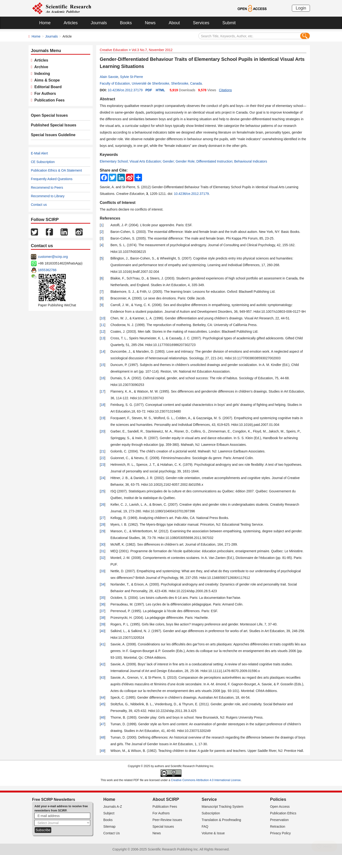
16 (102, 378)
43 (102, 677)
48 (102, 737)
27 (102, 518)
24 (102, 478)
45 (102, 704)
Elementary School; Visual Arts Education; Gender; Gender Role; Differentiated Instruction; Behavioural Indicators (183, 161)
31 (102, 551)
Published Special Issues (53, 125)
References (110, 218)
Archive (40, 67)
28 (102, 524)
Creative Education (114, 50)
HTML (160, 90)
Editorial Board (47, 87)
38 (102, 618)
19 (102, 418)
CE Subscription (43, 162)
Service (209, 799)
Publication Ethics (283, 813)
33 (102, 571)
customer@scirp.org (53, 257)
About (174, 22)
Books (126, 22)
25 (102, 491)
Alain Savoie (109, 77)
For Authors (44, 93)
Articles (71, 22)
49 (102, 751)
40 (102, 631)
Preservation (279, 820)
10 (102, 318)
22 (102, 458)
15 (102, 365)
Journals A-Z (112, 806)
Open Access (280, 806)
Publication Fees (48, 100)
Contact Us (111, 833)
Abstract (107, 99)
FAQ (205, 826)
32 (102, 558)
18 (102, 405)
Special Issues (163, 826)
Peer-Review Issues (167, 820)
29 (102, 531)
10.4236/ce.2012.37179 (125, 90)
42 (102, 664)
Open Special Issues (49, 115)
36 (102, 604)
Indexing (41, 74)
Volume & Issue (213, 833)
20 (102, 431)
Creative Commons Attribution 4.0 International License (206, 780)
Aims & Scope (46, 80)
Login (301, 8)
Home (45, 22)
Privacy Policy (280, 833)
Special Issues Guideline (53, 135)
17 (102, 391)
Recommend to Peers (47, 187)
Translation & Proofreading (221, 820)
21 (102, 451)
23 (102, 464)
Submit (229, 22)
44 (102, 697)
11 (102, 325)
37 (102, 611)
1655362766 (47, 270)
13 (102, 338)
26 (102, 504)
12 (102, 331)
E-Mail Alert (39, 153)
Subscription (211, 813)
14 (102, 351)
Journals (99, 22)
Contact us (39, 205)
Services (201, 22)
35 (102, 598)
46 (102, 717)
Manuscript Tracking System (222, 806)
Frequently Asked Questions (51, 179)
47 (102, 724)
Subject (108, 813)
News (150, 22)
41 (102, 644)
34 (102, 584)
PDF (148, 90)
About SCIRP (165, 799)
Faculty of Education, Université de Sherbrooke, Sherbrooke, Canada (151, 83)
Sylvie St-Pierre (131, 77)
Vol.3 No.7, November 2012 (152, 50)
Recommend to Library (48, 196)
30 (102, 544)
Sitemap (109, 826)
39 (102, 624)
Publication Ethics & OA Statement (56, 170)
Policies (278, 799)
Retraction (277, 826)
